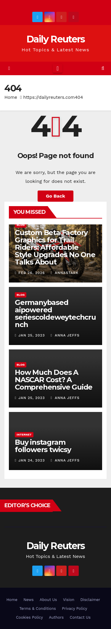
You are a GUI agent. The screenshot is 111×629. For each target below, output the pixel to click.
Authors (56, 617)
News (28, 599)
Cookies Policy (29, 617)
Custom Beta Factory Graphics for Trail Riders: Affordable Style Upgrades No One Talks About (55, 247)
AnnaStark (64, 273)
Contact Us (80, 617)
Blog (21, 224)
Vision (68, 599)
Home (10, 97)
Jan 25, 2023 (31, 335)
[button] (103, 68)
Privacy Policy (74, 608)
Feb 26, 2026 (31, 273)
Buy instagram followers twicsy (43, 446)
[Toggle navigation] (57, 68)
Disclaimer (90, 599)
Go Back (55, 196)
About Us (48, 599)
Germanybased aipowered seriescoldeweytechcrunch (55, 313)
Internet (24, 434)
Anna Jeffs (65, 335)
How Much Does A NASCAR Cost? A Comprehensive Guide (53, 379)
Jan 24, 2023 (31, 460)
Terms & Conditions (37, 608)
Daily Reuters (55, 39)
